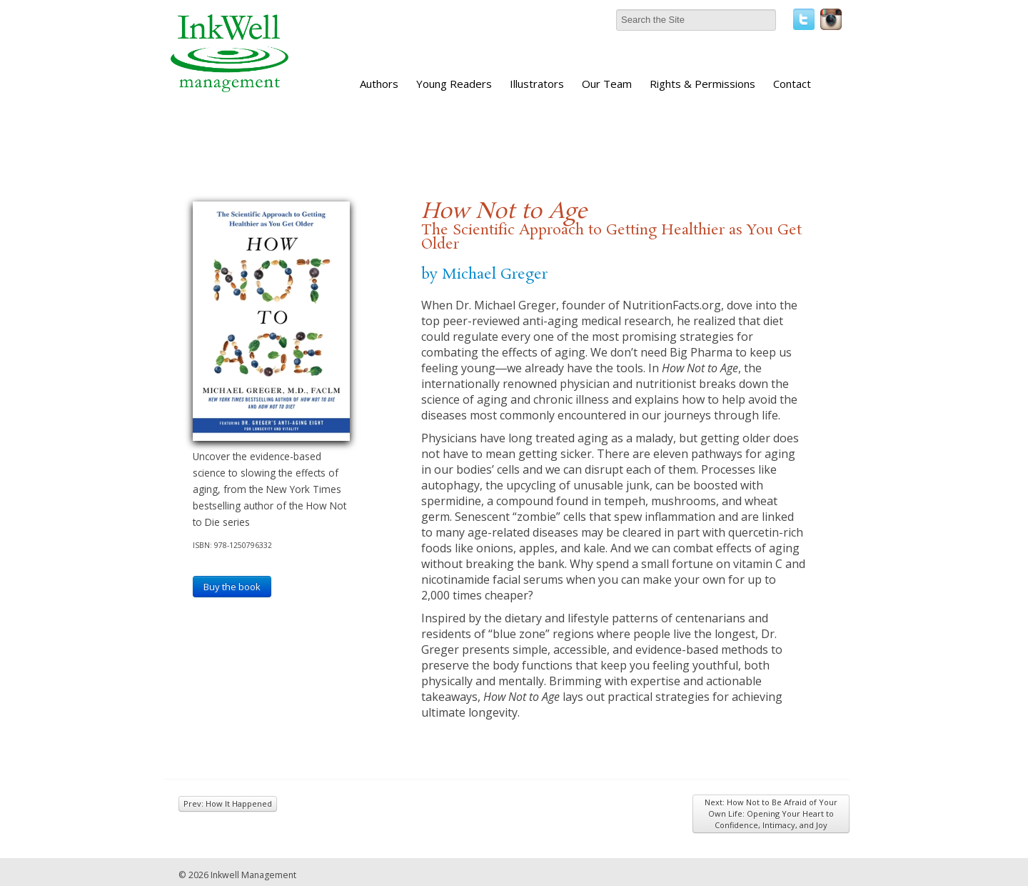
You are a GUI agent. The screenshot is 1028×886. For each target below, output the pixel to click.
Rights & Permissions (702, 83)
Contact (792, 83)
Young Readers (454, 83)
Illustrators (537, 83)
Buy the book (232, 586)
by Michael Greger (484, 274)
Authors (379, 83)
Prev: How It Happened (227, 803)
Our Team (607, 83)
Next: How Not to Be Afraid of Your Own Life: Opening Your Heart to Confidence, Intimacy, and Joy (771, 813)
